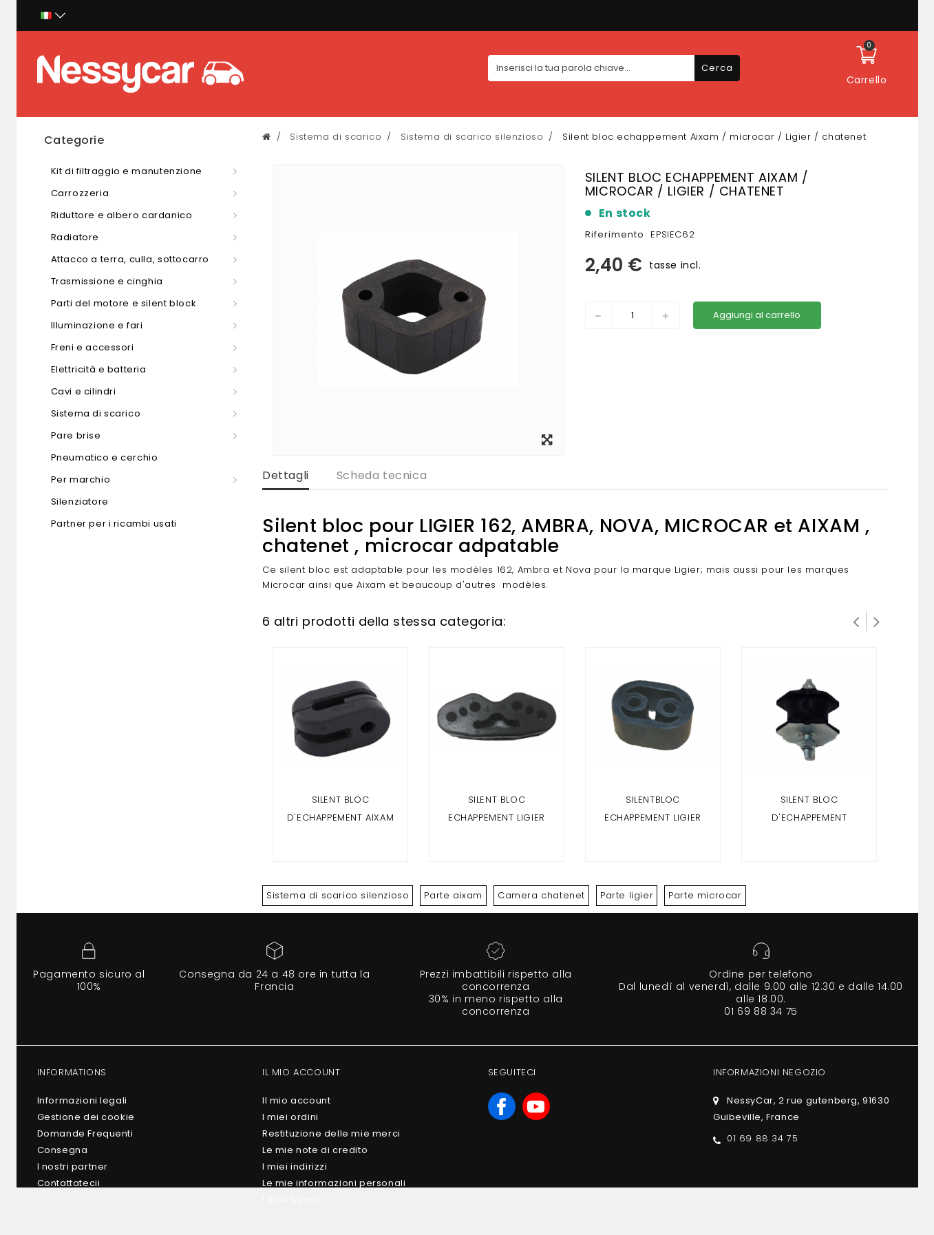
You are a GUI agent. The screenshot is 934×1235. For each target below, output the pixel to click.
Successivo (877, 621)
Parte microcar (704, 895)
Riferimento (614, 234)
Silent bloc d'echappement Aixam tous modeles (340, 817)
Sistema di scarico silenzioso (337, 895)
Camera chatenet (541, 895)
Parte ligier (626, 895)
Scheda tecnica (382, 475)
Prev (856, 621)
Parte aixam (453, 895)
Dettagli (285, 475)
